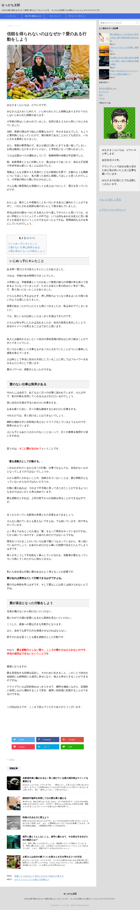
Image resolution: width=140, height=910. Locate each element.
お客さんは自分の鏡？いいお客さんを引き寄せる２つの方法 (52, 857)
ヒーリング (104, 92)
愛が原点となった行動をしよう (26, 251)
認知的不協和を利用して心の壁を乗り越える (44, 798)
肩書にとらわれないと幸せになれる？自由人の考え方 (39, 876)
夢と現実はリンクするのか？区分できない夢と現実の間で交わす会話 (124, 37)
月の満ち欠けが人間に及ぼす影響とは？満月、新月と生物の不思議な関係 (124, 61)
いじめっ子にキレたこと (22, 243)
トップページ (11, 16)
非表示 (30, 238)
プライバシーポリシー (77, 16)
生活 (101, 95)
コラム (12, 759)
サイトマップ (55, 16)
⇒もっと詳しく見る (110, 199)
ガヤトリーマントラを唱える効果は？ (31, 879)
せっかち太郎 (10, 5)
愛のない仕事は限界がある (24, 247)
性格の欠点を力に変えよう (36, 817)
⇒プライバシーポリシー (112, 209)
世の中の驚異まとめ (33, 16)
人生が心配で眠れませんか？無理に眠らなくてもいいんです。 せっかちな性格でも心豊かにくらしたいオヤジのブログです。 (70, 899)
